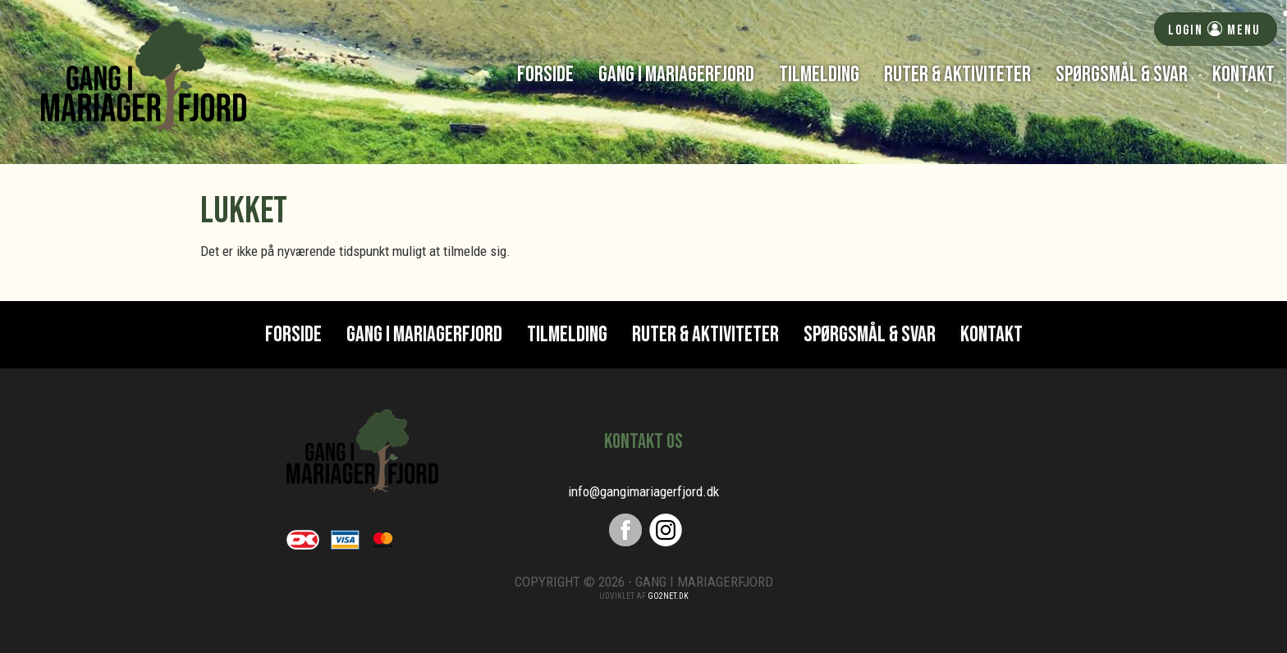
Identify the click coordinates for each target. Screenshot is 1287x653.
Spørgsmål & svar (1122, 75)
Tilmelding (819, 75)
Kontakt (1243, 75)
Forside (545, 75)
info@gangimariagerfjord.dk (643, 491)
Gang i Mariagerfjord (676, 75)
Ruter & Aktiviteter (957, 75)
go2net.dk (668, 595)
